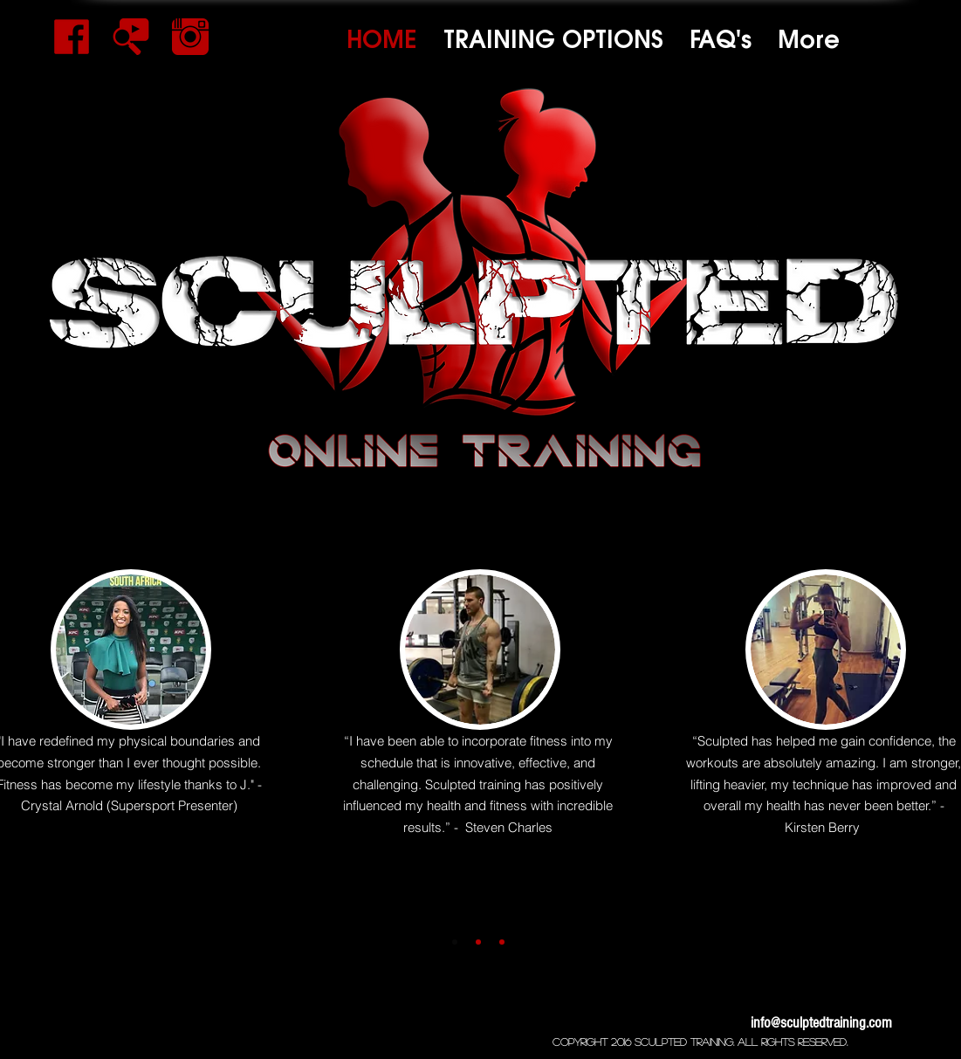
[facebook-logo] (71, 36)
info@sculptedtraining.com (821, 1023)
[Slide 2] (478, 942)
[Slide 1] (454, 942)
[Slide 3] (502, 942)
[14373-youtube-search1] (131, 36)
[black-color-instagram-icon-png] (190, 36)
